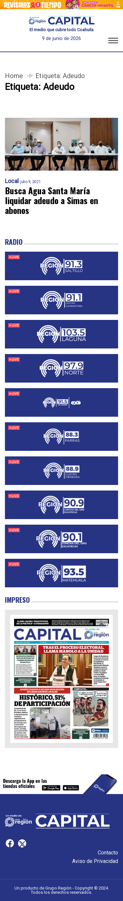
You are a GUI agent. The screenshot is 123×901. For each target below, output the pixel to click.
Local (12, 181)
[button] (113, 42)
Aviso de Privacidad (95, 861)
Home (14, 76)
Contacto (108, 852)
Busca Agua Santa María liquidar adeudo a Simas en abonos (51, 200)
